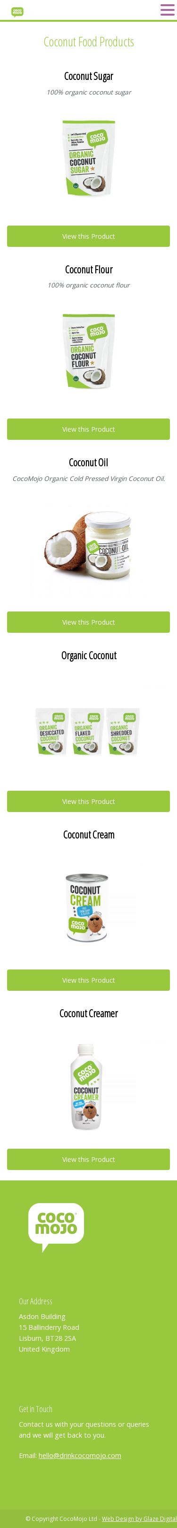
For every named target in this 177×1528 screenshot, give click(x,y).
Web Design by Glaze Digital (139, 1519)
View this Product (88, 236)
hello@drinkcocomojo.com (80, 1455)
